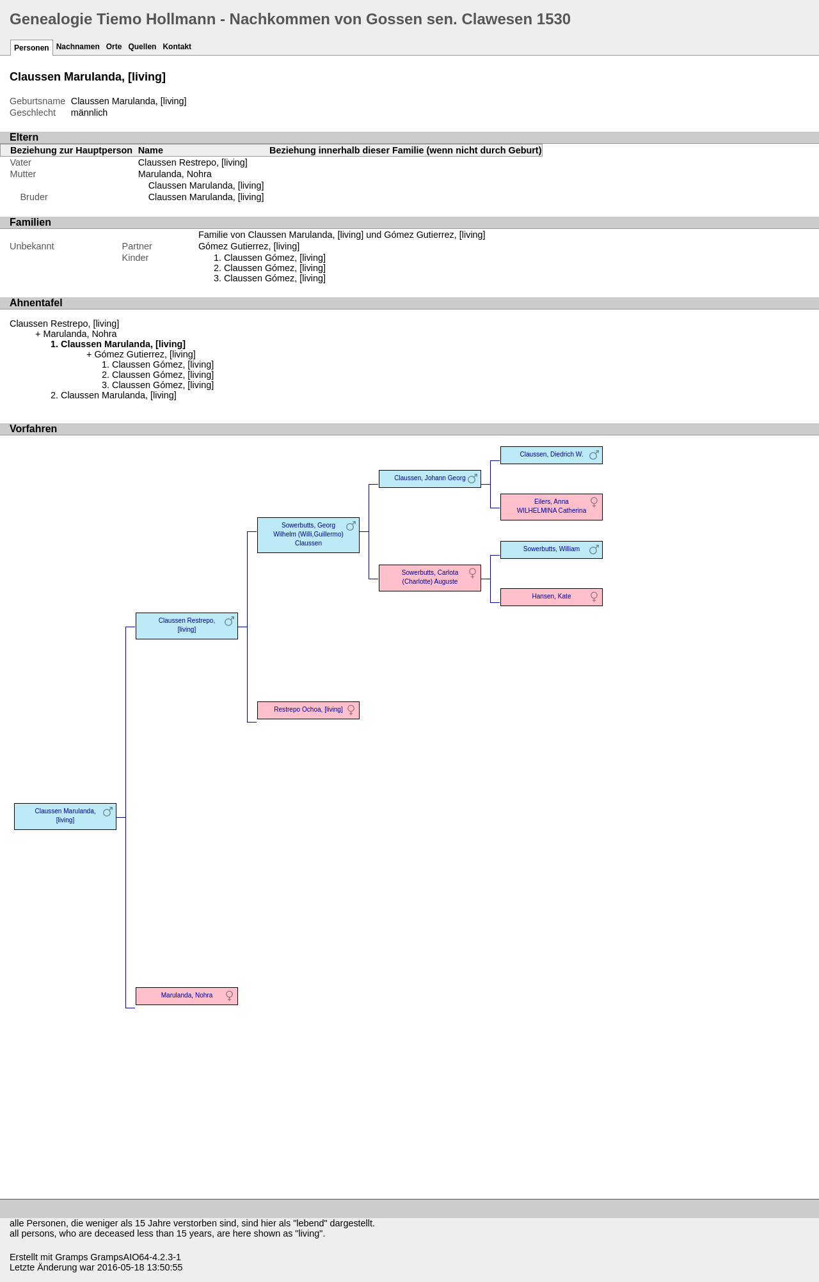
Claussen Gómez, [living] (275, 258)
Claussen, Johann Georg (430, 477)
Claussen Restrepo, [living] (193, 162)
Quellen (142, 46)
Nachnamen (78, 46)
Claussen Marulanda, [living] (206, 185)
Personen (31, 47)
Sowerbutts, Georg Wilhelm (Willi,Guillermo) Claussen (308, 534)
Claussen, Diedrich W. (551, 454)
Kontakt (177, 46)
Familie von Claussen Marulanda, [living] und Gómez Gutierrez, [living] (342, 235)
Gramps (71, 1257)
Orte (114, 46)
